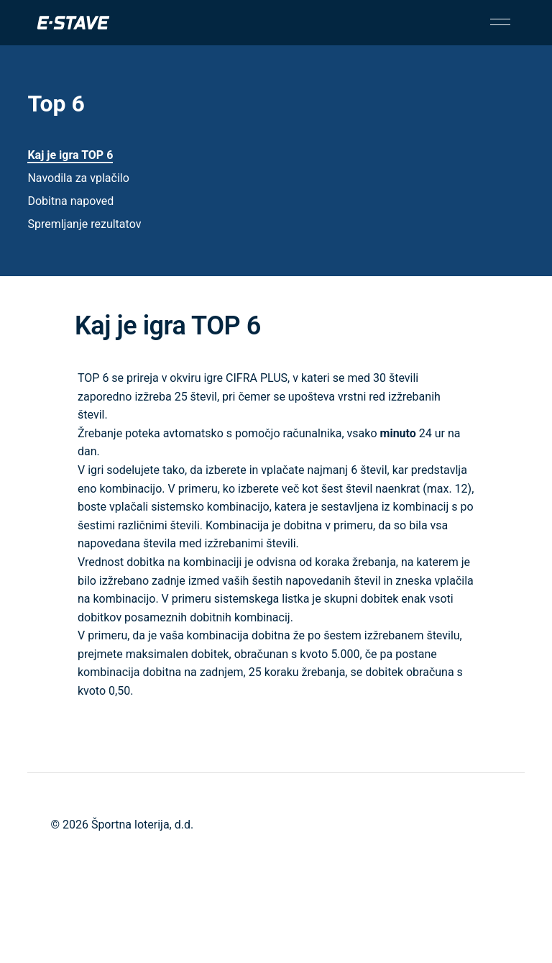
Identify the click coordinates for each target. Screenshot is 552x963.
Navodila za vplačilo (78, 178)
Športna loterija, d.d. (142, 824)
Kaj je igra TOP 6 (70, 155)
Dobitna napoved (70, 201)
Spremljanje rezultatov (84, 224)
